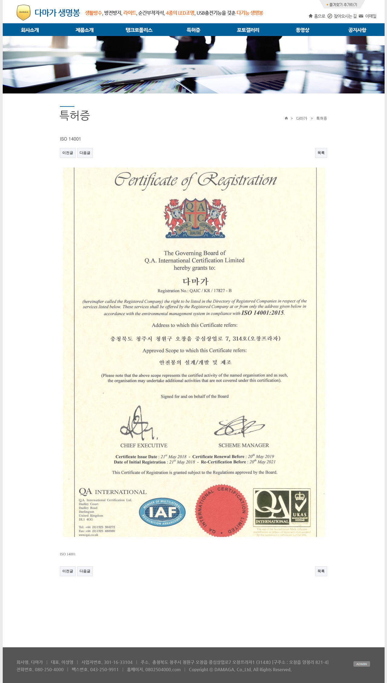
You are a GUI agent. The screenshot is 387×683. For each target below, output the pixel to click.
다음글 (85, 153)
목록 (321, 153)
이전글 (67, 153)
